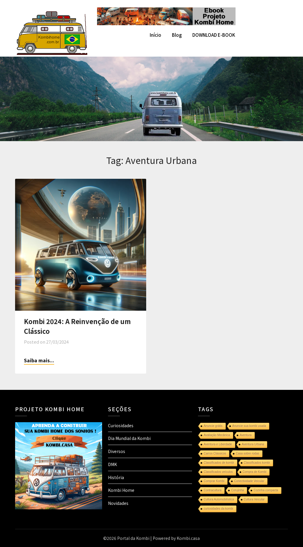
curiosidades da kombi (218, 508)
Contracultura (212, 490)
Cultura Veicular (254, 499)
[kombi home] (166, 23)
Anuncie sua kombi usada (249, 426)
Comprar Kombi (214, 481)
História (116, 477)
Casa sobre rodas (247, 453)
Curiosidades (120, 425)
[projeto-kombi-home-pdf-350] (58, 508)
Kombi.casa (188, 538)
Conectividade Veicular (249, 481)
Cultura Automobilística (219, 499)
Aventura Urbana (253, 444)
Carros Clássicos (215, 453)
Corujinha (237, 490)
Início (155, 35)
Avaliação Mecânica (217, 435)
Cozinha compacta (266, 490)
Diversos (116, 451)
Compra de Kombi (255, 471)
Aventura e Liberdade (218, 444)
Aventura (246, 435)
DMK (112, 464)
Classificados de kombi (219, 462)
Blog (177, 35)
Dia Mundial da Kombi (129, 438)
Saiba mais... (39, 360)
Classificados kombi (257, 462)
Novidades (118, 503)
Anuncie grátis (213, 426)
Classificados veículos (218, 471)
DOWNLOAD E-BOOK (213, 35)
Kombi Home (121, 490)
